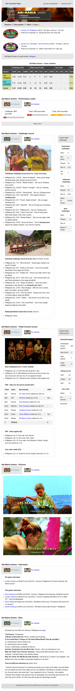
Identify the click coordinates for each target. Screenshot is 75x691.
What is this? (37, 123)
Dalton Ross (33, 663)
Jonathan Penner (25, 410)
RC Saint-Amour (24, 394)
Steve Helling (9, 602)
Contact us (47, 685)
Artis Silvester (24, 402)
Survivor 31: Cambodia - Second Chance (35, 44)
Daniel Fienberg (10, 607)
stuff (65, 3)
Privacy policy (54, 685)
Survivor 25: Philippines (29, 30)
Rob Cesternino (10, 594)
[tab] (12, 104)
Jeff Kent (22, 398)
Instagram (32, 56)
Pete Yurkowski (24, 406)
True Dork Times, (29, 685)
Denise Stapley (31, 453)
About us (40, 685)
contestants (50, 3)
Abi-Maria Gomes (25, 418)
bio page (42, 630)
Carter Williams (24, 414)
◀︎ (6, 495)
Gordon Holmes (10, 581)
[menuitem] (51, 4)
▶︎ (70, 495)
